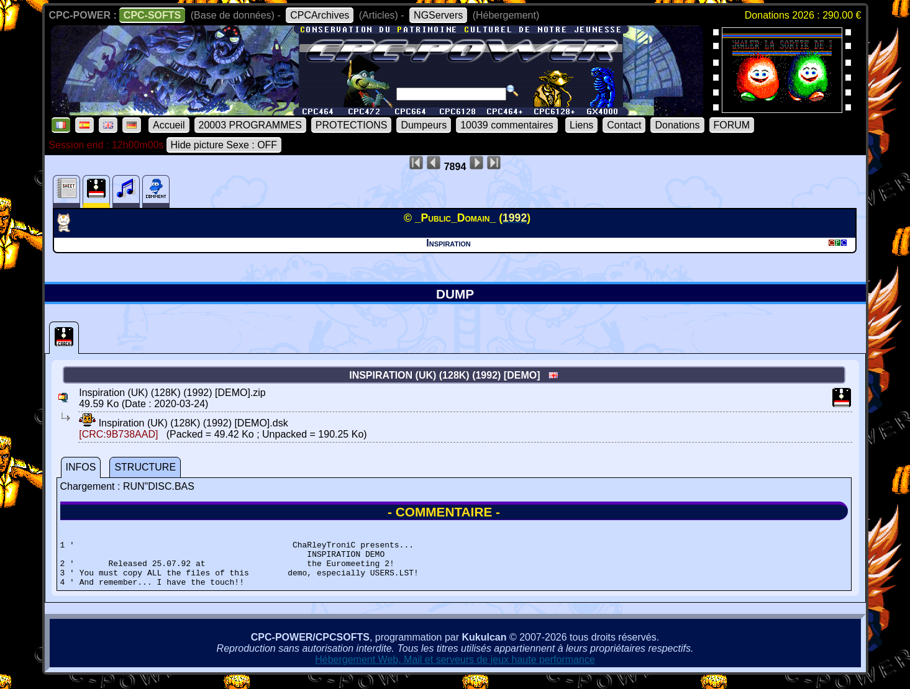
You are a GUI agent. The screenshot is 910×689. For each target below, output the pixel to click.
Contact (624, 125)
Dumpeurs (424, 125)
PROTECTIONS (352, 125)
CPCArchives (319, 15)
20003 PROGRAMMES (250, 125)
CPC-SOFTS (152, 15)
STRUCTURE (145, 467)
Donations (677, 125)
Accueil (169, 125)
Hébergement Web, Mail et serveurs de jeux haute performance (455, 670)
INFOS (81, 467)
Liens (581, 125)
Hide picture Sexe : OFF (224, 145)
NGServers (438, 15)
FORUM (732, 125)
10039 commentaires (506, 125)
